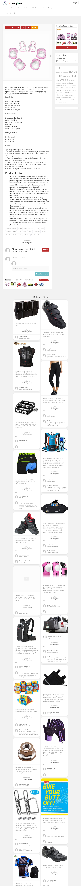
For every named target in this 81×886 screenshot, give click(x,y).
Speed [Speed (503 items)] (65, 98)
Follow (45, 250)
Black (20, 228)
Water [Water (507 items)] (62, 100)
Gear (42, 228)
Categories (60, 58)
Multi (24, 232)
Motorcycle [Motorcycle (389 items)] (68, 87)
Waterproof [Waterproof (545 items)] (68, 100)
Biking (14, 228)
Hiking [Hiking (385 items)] (64, 85)
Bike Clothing (51, 416)
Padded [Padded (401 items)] (58, 93)
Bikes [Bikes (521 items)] (64, 76)
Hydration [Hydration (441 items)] (70, 85)
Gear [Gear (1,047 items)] (71, 83)
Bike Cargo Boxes (52, 652)
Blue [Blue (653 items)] (57, 80)
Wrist (39, 235)
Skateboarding (18, 235)
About (63, 8)
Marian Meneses (52, 545)
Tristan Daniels (24, 555)
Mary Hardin (51, 349)
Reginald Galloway (53, 650)
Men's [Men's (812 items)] (62, 87)
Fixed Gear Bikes (24, 785)
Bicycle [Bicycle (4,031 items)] (72, 71)
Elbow (37, 228)
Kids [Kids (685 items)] (74, 85)
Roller (44, 232)
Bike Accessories (24, 498)
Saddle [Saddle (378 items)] (64, 95)
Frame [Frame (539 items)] (63, 83)
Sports (33, 235)
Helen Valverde (51, 605)
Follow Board (44, 280)
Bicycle (8, 228)
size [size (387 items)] (62, 97)
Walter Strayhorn (24, 666)
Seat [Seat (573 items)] (71, 95)
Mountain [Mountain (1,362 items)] (61, 90)
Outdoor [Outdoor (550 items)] (69, 90)
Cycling (30, 228)
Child (25, 228)
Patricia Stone (23, 496)
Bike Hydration (51, 481)
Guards (8, 232)
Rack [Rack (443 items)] (72, 93)
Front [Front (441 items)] (67, 83)
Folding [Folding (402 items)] (58, 83)
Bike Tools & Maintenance (55, 836)
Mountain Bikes (24, 442)
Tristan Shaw (23, 440)
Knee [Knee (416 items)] (57, 87)
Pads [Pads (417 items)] (62, 93)
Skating (26, 235)
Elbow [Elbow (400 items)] (70, 80)
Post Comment (42, 274)
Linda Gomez (23, 336)
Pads (29, 232)
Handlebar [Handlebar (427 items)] (59, 85)
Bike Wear (36, 8)
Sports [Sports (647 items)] (70, 98)
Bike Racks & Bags (52, 546)
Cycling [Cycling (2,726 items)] (64, 79)
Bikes (6, 8)
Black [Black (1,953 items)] (73, 76)
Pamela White (23, 843)
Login (75, 3)
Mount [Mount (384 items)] (73, 87)
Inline (14, 232)
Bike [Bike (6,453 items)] (59, 76)
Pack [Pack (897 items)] (74, 90)
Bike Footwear (51, 350)
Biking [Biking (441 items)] (68, 76)
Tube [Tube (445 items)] (57, 100)
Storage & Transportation (20, 8)
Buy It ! (34, 28)
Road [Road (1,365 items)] (58, 95)
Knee (19, 232)
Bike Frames (51, 714)
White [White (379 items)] (58, 102)
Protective (36, 232)
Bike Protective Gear (24, 280)
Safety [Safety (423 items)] (68, 95)
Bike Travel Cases (24, 338)
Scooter (8, 235)
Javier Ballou (23, 724)
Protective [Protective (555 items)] (67, 93)
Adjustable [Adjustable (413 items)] (59, 72)
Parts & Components (51, 8)
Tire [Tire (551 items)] (74, 98)
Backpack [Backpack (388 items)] (65, 72)
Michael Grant (23, 387)
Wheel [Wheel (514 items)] (74, 100)
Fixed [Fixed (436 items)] (73, 80)
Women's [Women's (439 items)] (63, 102)
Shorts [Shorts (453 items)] (58, 97)
